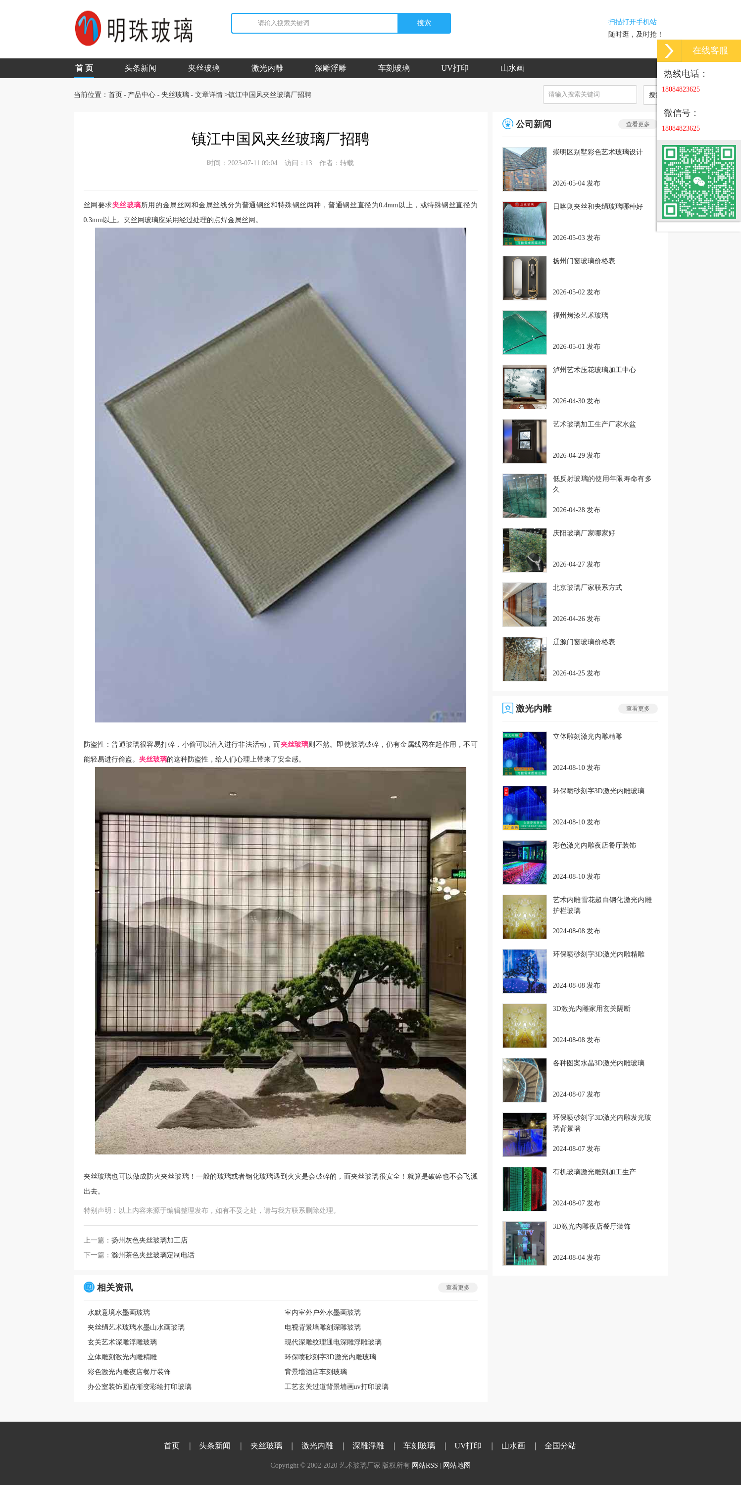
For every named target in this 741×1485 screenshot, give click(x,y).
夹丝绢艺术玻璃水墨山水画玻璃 (136, 1327)
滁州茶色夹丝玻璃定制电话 (153, 1255)
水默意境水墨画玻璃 (119, 1312)
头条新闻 (140, 68)
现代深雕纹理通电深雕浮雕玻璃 (333, 1342)
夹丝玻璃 (204, 68)
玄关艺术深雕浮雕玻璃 (122, 1342)
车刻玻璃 (394, 68)
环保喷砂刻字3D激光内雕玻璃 (330, 1357)
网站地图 (457, 1465)
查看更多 (458, 1287)
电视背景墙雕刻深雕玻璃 (323, 1327)
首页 (115, 94)
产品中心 (141, 94)
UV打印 (455, 68)
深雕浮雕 (330, 68)
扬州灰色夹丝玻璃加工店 (149, 1240)
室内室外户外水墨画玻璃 (323, 1312)
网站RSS (425, 1465)
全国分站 (560, 1445)
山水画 (512, 68)
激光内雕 (267, 68)
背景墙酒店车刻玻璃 (316, 1372)
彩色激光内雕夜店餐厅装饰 (129, 1372)
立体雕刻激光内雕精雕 (122, 1357)
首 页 (84, 71)
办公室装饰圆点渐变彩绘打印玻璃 (140, 1386)
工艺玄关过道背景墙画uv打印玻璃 (337, 1386)
